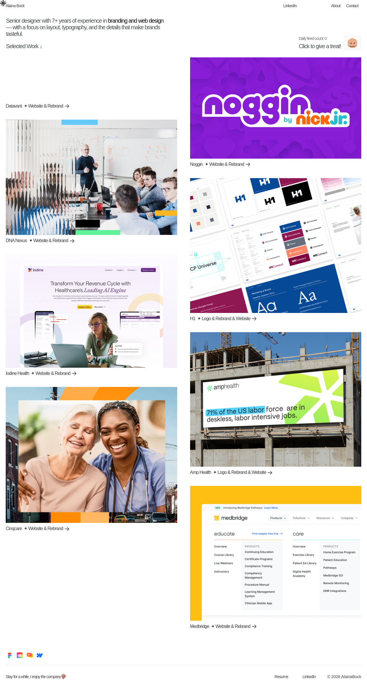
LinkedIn (290, 5)
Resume (281, 676)
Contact (352, 5)
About (336, 5)
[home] (16, 5)
